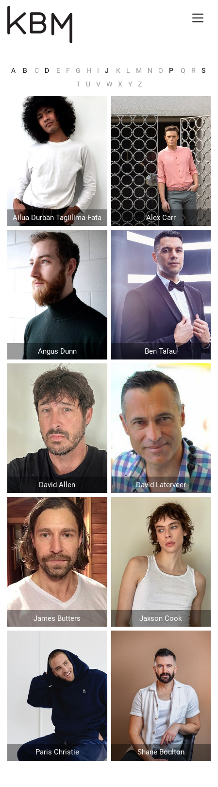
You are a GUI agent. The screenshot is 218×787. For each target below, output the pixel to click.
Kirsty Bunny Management (72, 24)
